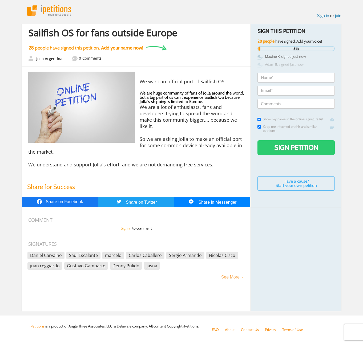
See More (230, 277)
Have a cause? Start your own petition (296, 183)
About (230, 329)
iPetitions (49, 10)
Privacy (270, 329)
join (338, 15)
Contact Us (250, 329)
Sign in (323, 15)
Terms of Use (292, 329)
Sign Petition (296, 147)
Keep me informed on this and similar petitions (287, 129)
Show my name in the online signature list (290, 119)
